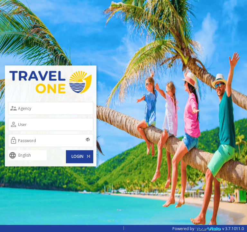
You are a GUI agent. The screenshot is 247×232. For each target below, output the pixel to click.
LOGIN (81, 156)
